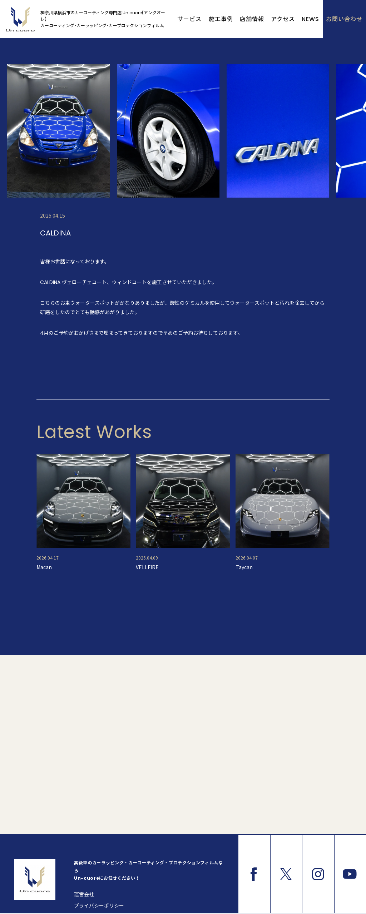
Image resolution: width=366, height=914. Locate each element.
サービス (189, 19)
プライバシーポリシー (99, 905)
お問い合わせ (344, 19)
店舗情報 (252, 19)
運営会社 (84, 894)
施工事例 (221, 19)
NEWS (310, 19)
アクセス (283, 19)
